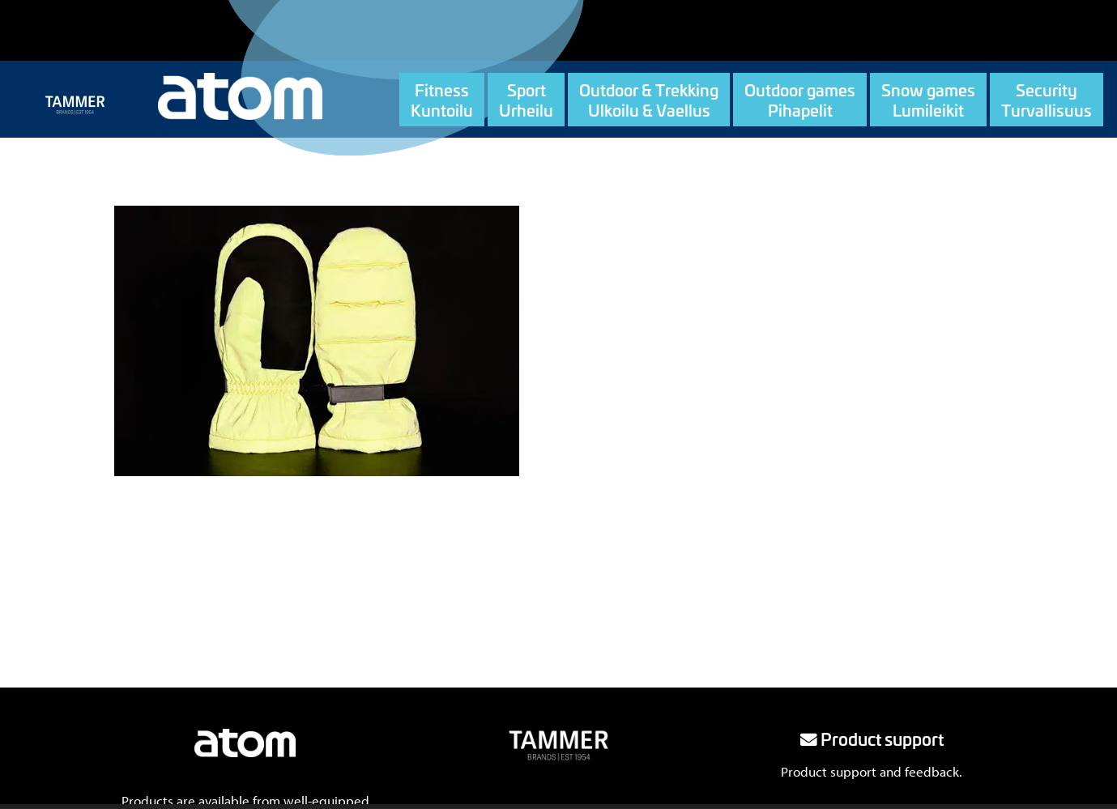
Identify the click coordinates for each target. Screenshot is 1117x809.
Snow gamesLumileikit (928, 100)
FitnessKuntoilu (442, 100)
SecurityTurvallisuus (1046, 100)
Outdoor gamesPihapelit (799, 100)
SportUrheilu (526, 100)
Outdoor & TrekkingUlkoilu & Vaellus (648, 100)
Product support (872, 738)
